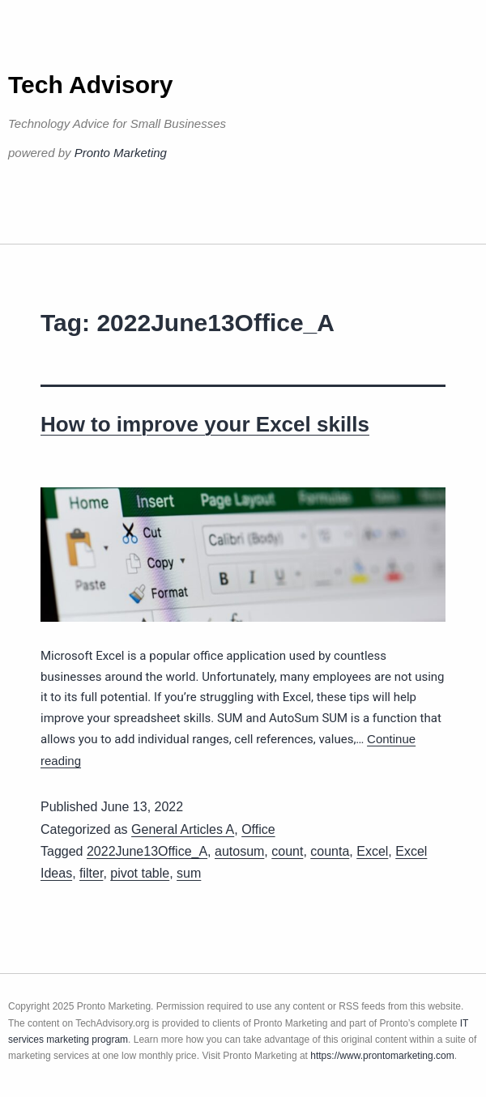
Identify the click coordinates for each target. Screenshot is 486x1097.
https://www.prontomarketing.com (382, 1055)
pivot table (139, 873)
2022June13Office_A (147, 851)
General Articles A (182, 829)
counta (329, 851)
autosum (239, 851)
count (287, 851)
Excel (372, 851)
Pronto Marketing (121, 152)
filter (91, 873)
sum (189, 873)
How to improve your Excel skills (204, 424)
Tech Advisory (90, 84)
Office (258, 829)
